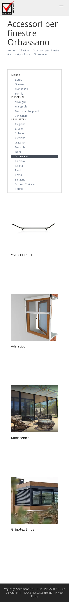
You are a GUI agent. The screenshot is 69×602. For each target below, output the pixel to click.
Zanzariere (21, 115)
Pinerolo (20, 161)
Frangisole (21, 106)
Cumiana (20, 138)
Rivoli (18, 170)
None (18, 152)
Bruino (19, 128)
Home (11, 50)
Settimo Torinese (25, 184)
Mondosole (22, 89)
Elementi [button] (17, 97)
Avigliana (20, 124)
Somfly (19, 93)
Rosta (18, 175)
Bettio (18, 79)
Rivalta (19, 165)
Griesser (20, 84)
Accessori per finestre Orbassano (27, 54)
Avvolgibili (20, 102)
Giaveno (20, 142)
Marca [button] (15, 75)
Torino (19, 188)
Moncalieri (21, 147)
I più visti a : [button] (19, 119)
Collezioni (23, 50)
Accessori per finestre (46, 50)
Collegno (20, 133)
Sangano (20, 179)
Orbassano (21, 156)
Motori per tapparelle (27, 111)
